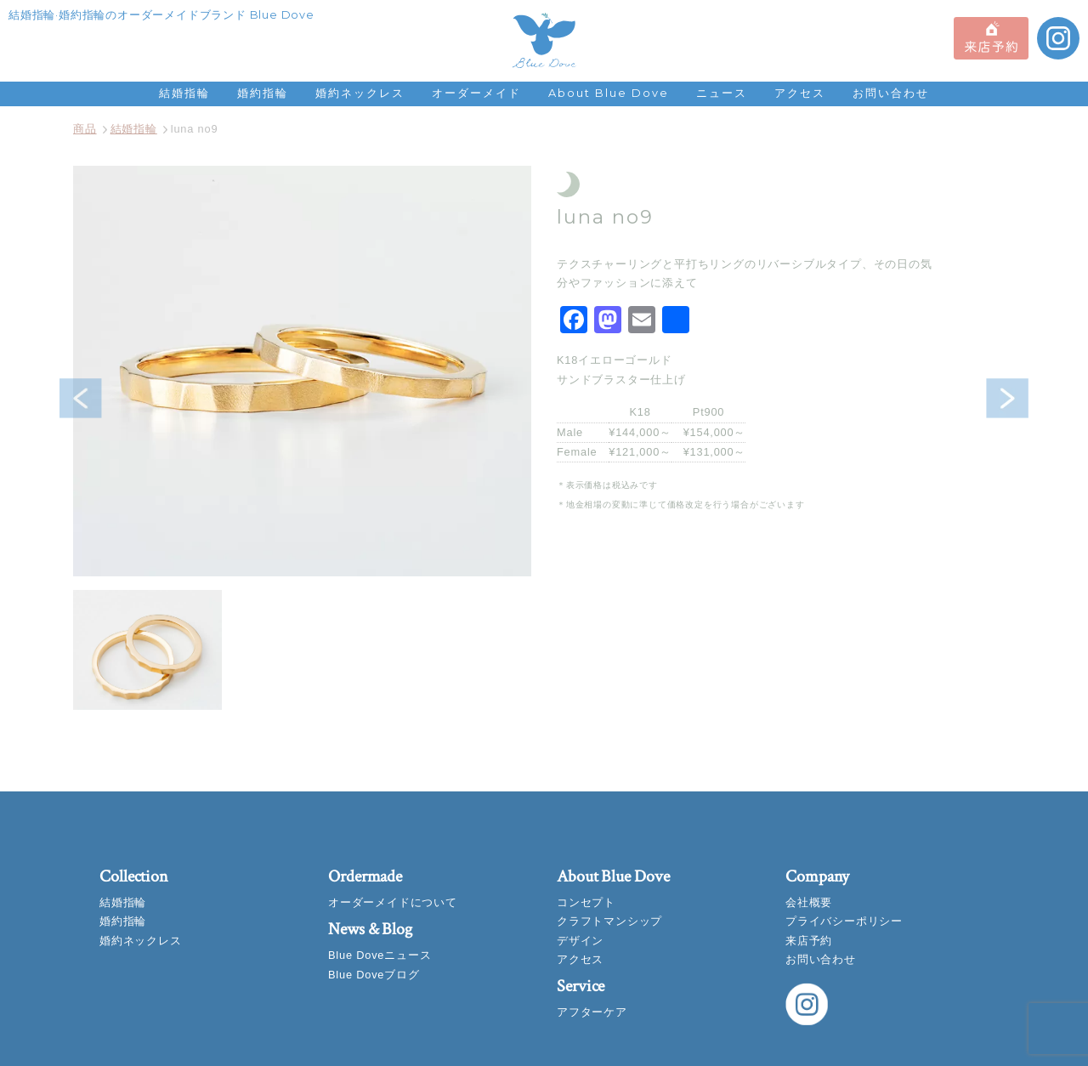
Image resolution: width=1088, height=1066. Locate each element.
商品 (85, 128)
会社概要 (808, 902)
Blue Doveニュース (379, 955)
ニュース (721, 93)
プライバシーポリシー (844, 921)
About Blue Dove (608, 93)
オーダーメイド (476, 93)
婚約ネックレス (360, 93)
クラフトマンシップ (609, 921)
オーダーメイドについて (392, 902)
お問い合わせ (891, 93)
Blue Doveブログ (374, 974)
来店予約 (808, 940)
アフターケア (592, 1012)
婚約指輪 (262, 93)
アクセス (799, 93)
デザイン (580, 940)
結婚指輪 (184, 93)
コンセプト (586, 902)
